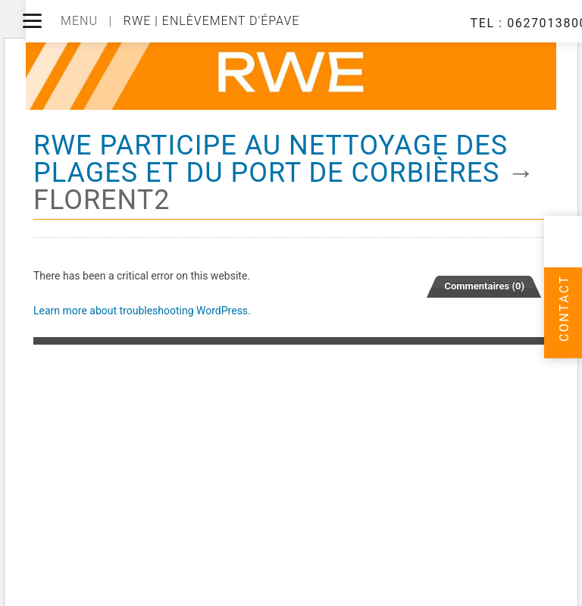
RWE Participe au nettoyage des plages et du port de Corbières (270, 159)
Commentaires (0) (484, 286)
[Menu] (32, 21)
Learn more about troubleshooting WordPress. (142, 311)
